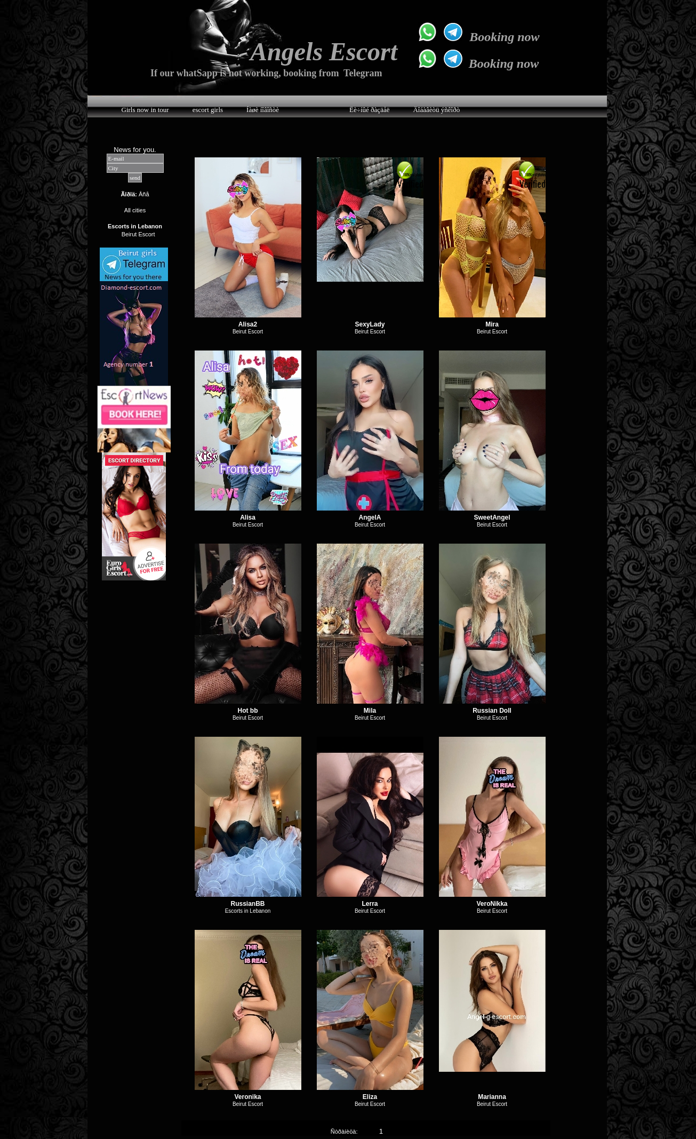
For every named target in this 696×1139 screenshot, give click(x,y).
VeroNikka (491, 903)
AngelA (370, 517)
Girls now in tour (145, 110)
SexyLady (370, 324)
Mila (370, 710)
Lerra (370, 903)
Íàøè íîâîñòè (262, 110)
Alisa (247, 517)
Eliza (370, 1097)
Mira (492, 324)
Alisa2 (247, 324)
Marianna (492, 1097)
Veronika (247, 1097)
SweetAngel (492, 517)
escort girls (208, 110)
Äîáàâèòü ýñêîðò (436, 110)
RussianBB (247, 903)
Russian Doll (492, 710)
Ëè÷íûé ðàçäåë (369, 110)
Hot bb (248, 710)
